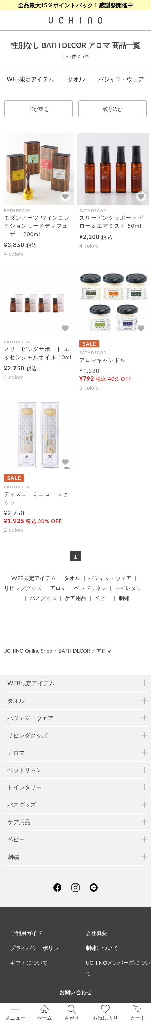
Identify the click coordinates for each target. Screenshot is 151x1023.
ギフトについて (29, 962)
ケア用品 (75, 598)
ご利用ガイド (26, 933)
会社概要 (96, 933)
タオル (76, 79)
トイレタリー (131, 588)
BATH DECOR (74, 651)
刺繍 (124, 598)
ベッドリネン (90, 588)
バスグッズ (43, 598)
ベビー (102, 598)
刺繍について (102, 947)
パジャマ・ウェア (121, 79)
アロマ (58, 588)
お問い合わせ (75, 992)
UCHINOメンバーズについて (118, 967)
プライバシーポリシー (37, 947)
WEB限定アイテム (30, 79)
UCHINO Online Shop (27, 651)
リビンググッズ (23, 588)
